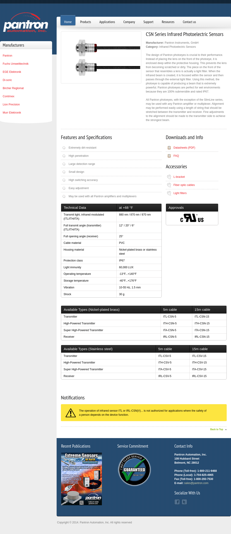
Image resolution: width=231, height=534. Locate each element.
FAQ (176, 155)
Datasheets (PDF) (184, 147)
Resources (168, 21)
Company (129, 21)
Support (148, 21)
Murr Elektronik (12, 112)
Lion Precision (11, 104)
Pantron (7, 55)
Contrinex (8, 96)
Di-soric (7, 80)
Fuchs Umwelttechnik (16, 63)
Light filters (180, 193)
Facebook (177, 502)
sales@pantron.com (196, 483)
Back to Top (216, 429)
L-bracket (179, 176)
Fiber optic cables (184, 185)
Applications (107, 21)
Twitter (184, 502)
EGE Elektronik (12, 72)
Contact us (189, 21)
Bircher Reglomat (13, 88)
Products (85, 21)
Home (68, 21)
